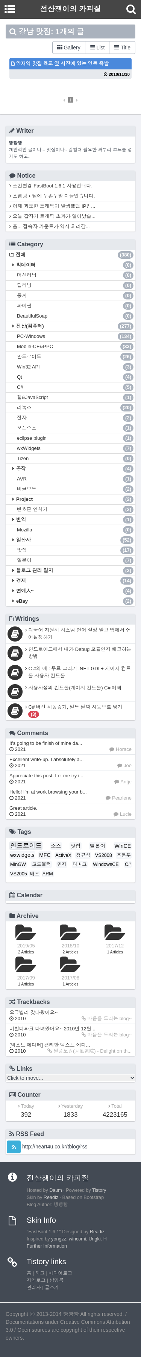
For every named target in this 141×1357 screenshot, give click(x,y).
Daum (55, 1190)
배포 (34, 874)
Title (122, 48)
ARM (47, 874)
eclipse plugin (75, 438)
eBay (74, 601)
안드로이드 (75, 357)
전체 (74, 255)
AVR (75, 479)
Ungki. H (98, 1239)
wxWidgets (75, 448)
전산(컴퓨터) (74, 326)
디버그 (80, 864)
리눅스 (75, 407)
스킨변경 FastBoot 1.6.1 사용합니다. (50, 186)
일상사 (74, 540)
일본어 (75, 560)
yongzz (58, 1239)
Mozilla (75, 530)
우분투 (124, 855)
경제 (74, 581)
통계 (75, 295)
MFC (44, 855)
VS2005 (18, 874)
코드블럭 (41, 864)
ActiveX (63, 855)
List (97, 48)
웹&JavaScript (75, 397)
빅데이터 (74, 265)
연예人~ (74, 591)
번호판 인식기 (75, 509)
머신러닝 (75, 275)
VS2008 (103, 855)
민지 (62, 864)
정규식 (83, 855)
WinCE (122, 846)
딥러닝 (75, 285)
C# (75, 387)
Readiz (51, 1197)
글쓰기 (52, 1287)
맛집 (75, 550)
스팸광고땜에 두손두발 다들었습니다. (52, 196)
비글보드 (75, 489)
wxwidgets (22, 855)
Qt (75, 377)
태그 (40, 1273)
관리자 (34, 1287)
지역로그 (36, 1280)
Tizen (75, 458)
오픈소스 (75, 428)
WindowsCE (106, 864)
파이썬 (75, 306)
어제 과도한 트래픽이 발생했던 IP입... (52, 206)
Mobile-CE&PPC (75, 346)
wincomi (77, 1239)
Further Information (47, 1246)
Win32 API (75, 367)
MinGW (18, 864)
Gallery (68, 48)
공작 (74, 469)
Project (74, 499)
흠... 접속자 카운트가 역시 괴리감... (49, 226)
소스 (56, 846)
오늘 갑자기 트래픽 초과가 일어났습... (52, 216)
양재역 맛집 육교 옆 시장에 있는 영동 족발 (60, 63)
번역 (74, 519)
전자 (75, 418)
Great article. (23, 811)
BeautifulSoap (75, 316)
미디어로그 (60, 1273)
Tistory (99, 1190)
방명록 (57, 1280)
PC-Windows (75, 336)
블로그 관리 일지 (74, 570)
